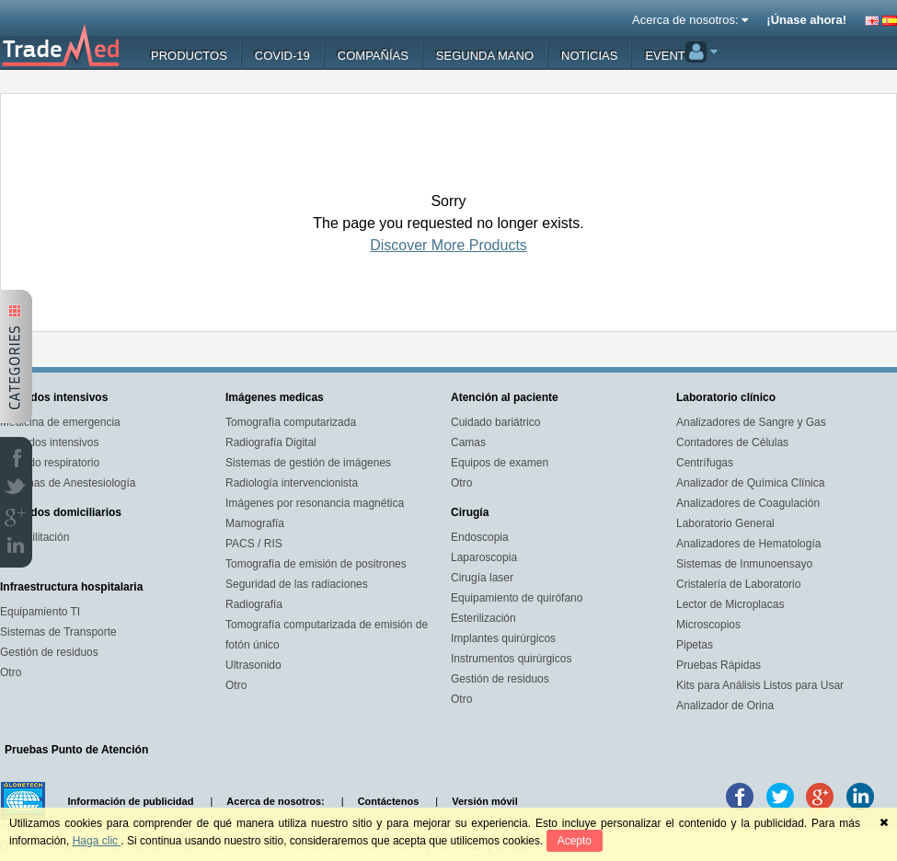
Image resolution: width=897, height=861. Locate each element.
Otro (10, 672)
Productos (189, 56)
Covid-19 (282, 56)
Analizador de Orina (725, 705)
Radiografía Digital (270, 442)
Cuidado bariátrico (495, 422)
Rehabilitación (34, 537)
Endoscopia (480, 537)
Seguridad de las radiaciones (296, 584)
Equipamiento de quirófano (516, 597)
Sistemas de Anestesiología (67, 482)
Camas (468, 442)
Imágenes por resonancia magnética (314, 503)
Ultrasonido (253, 665)
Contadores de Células (732, 442)
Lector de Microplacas (730, 604)
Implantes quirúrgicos (503, 638)
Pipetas (694, 644)
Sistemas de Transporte (58, 632)
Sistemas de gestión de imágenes (308, 462)
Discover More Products (448, 245)
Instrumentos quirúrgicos (511, 658)
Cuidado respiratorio (49, 462)
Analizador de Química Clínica (750, 482)
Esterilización (483, 618)
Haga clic (97, 840)
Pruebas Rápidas (718, 665)
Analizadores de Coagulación (748, 503)
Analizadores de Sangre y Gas (751, 422)
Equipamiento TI (40, 611)
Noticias (589, 56)
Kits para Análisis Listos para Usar (760, 685)
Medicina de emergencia (60, 422)
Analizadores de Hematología (748, 543)
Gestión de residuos (49, 652)
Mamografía (254, 523)
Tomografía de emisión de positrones (316, 563)
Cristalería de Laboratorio (738, 584)
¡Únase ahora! (806, 20)
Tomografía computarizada (290, 422)
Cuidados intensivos (49, 442)
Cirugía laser (482, 577)
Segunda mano (485, 56)
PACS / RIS (253, 543)
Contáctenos (389, 801)
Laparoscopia (484, 557)
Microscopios (708, 624)
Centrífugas (704, 462)
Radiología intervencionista (291, 482)
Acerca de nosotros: (690, 20)
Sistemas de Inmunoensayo (744, 563)
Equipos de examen (499, 462)
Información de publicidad (131, 801)
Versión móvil (485, 801)
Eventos (673, 56)
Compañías (373, 56)
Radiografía (253, 604)
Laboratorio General (725, 523)
